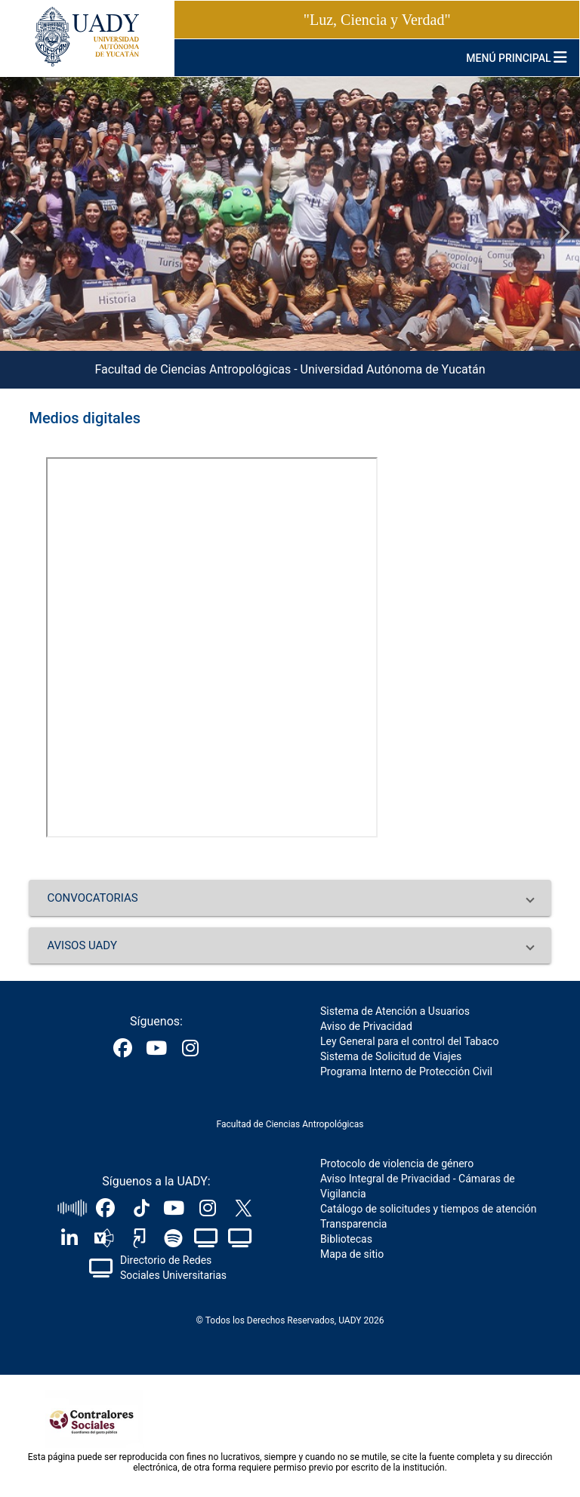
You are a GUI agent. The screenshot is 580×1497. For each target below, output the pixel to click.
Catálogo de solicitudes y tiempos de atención (428, 1209)
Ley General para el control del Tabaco (409, 1041)
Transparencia (353, 1224)
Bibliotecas (346, 1239)
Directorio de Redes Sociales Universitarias (173, 1267)
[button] (290, 898)
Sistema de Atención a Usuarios (395, 1011)
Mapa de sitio (352, 1254)
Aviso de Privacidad (366, 1026)
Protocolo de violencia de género (397, 1163)
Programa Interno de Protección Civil (406, 1071)
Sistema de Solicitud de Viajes (390, 1056)
